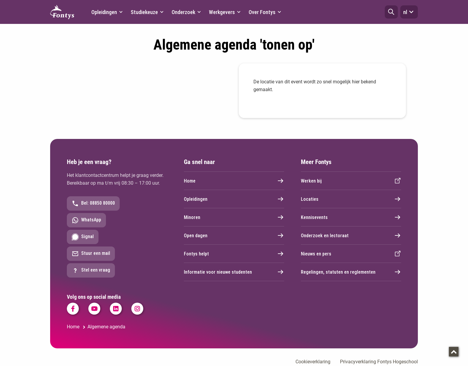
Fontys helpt (234, 253)
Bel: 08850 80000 (93, 203)
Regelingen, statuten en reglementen (351, 271)
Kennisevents (351, 217)
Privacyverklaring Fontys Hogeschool (379, 362)
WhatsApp (86, 220)
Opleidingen (234, 199)
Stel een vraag (91, 270)
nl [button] (409, 12)
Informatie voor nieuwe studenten (234, 271)
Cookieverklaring (312, 362)
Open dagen (234, 235)
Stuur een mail (91, 253)
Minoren (234, 217)
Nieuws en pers (351, 253)
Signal (83, 237)
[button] (391, 12)
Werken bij (351, 180)
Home (234, 180)
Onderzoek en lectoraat (351, 235)
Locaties (351, 199)
